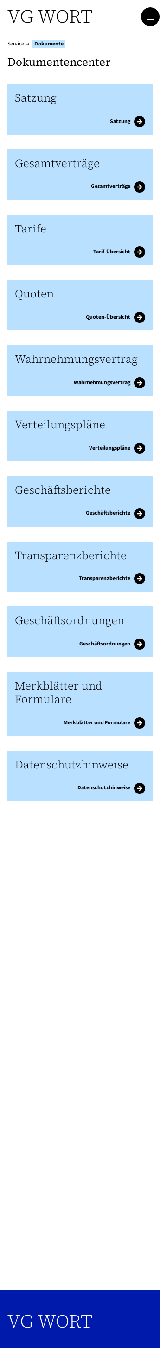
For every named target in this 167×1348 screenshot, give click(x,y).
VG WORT (49, 1321)
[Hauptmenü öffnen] (150, 16)
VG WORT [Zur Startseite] (49, 16)
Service (15, 44)
